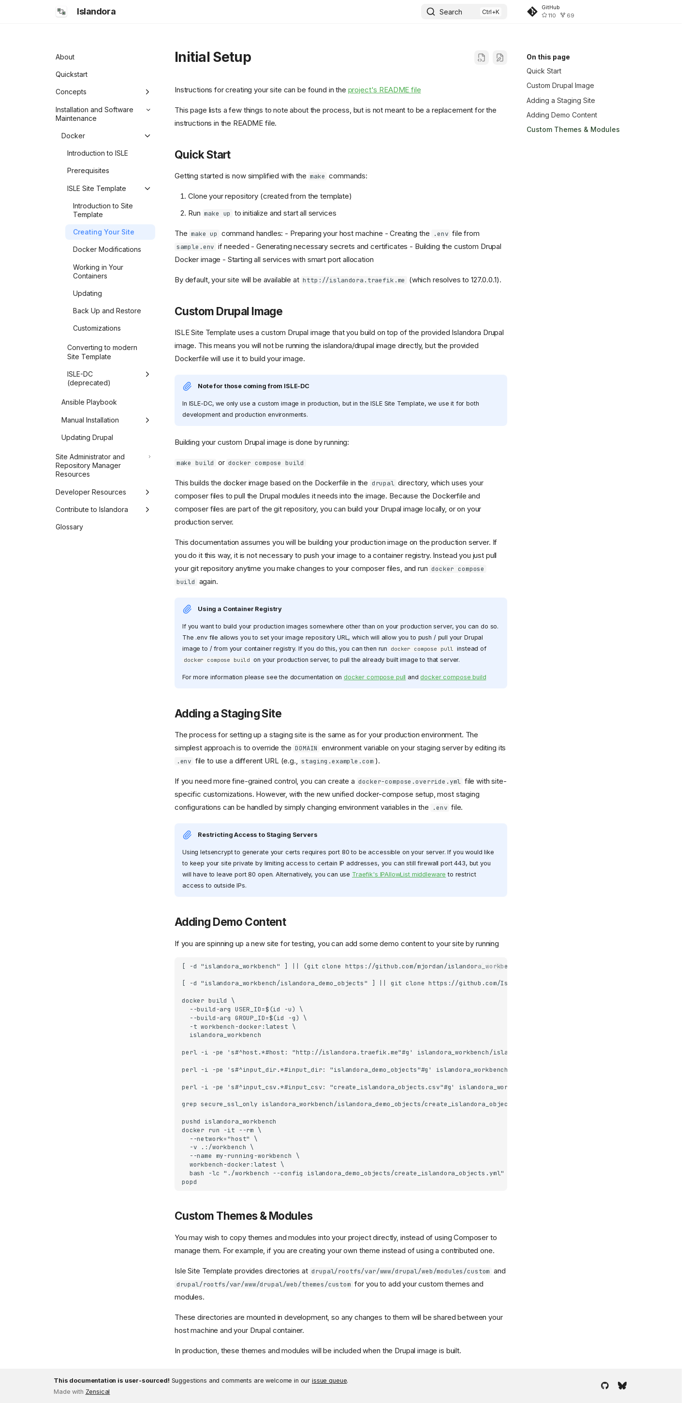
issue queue (329, 1380)
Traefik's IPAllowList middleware (399, 874)
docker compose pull (375, 677)
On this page (548, 57)
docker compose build (453, 677)
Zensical (98, 1391)
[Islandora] (61, 11)
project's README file (384, 89)
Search (451, 12)
